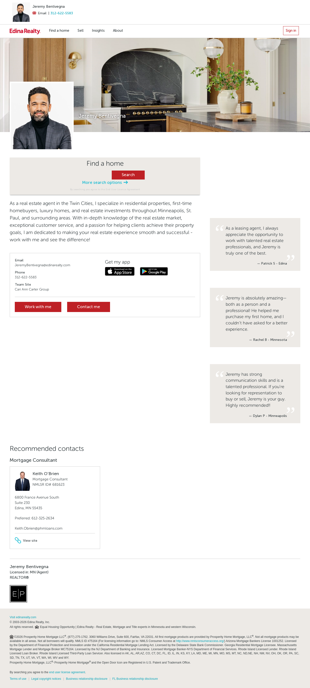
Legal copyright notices (46, 678)
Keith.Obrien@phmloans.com (39, 528)
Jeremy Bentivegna (48, 6)
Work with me (38, 307)
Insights (98, 30)
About (118, 30)
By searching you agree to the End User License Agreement (105, 189)
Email (39, 13)
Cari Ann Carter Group (32, 289)
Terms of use (18, 678)
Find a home (59, 30)
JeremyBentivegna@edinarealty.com (42, 265)
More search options (105, 182)
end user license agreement (67, 672)
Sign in (291, 30)
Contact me (88, 307)
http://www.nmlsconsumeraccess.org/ (200, 641)
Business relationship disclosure (86, 678)
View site (26, 540)
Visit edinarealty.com (23, 617)
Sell (81, 30)
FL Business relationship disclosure (135, 678)
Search (128, 174)
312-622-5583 (61, 13)
